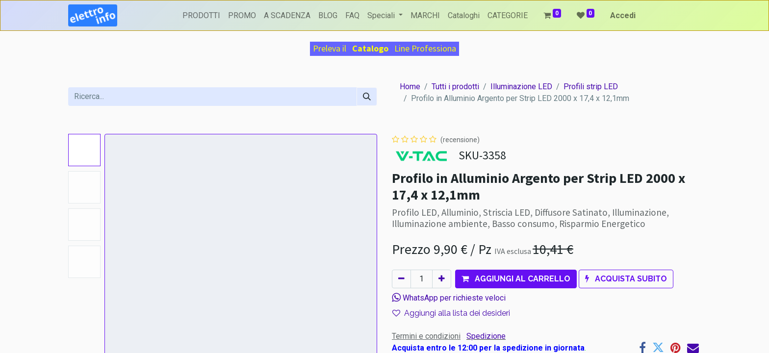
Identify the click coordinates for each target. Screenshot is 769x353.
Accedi (623, 15)
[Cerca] (367, 96)
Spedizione (486, 336)
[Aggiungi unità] (441, 279)
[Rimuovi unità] (401, 279)
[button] (516, 279)
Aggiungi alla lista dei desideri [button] (451, 313)
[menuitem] (201, 15)
